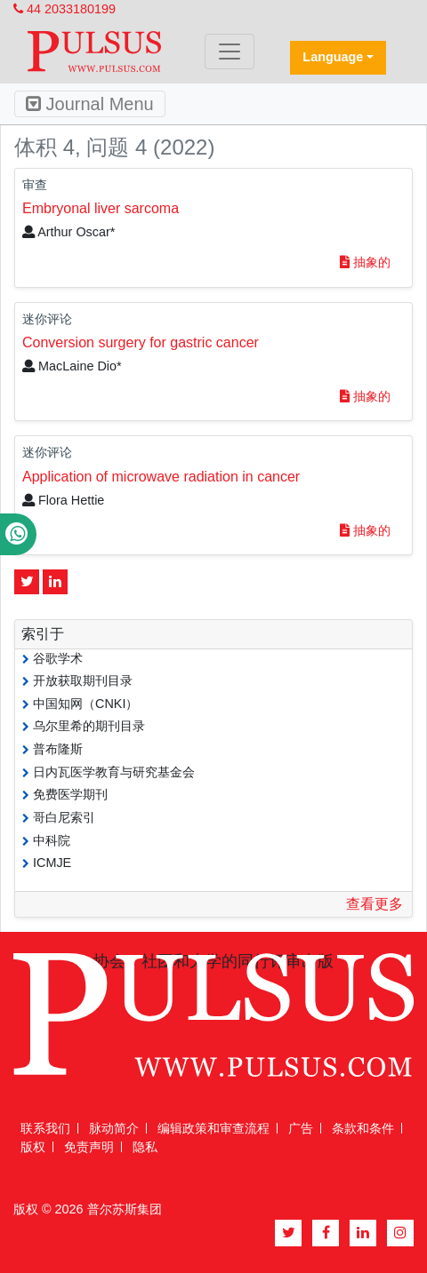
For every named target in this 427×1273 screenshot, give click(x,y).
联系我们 (45, 1128)
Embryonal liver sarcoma (100, 208)
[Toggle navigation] (229, 51)
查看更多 (374, 903)
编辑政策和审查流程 (213, 1128)
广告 (300, 1128)
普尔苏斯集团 (124, 1209)
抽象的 (365, 262)
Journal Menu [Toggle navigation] (90, 104)
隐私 (145, 1147)
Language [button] (332, 57)
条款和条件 (363, 1128)
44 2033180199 (64, 9)
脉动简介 (114, 1128)
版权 (32, 1147)
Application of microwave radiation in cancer (161, 476)
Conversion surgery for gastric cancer (140, 342)
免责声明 (89, 1147)
